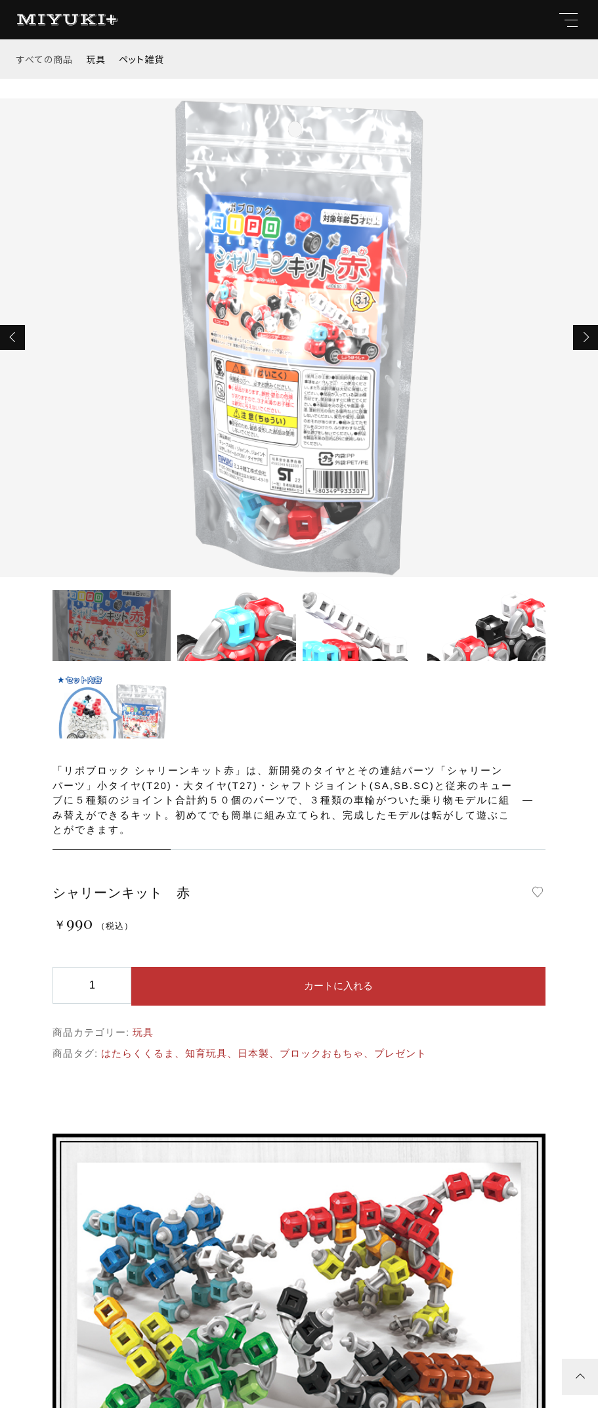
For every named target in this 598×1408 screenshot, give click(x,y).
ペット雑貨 (141, 59)
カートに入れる (338, 985)
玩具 (96, 59)
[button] (12, 337)
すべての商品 (44, 59)
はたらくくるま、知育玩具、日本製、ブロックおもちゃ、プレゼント (264, 1053)
